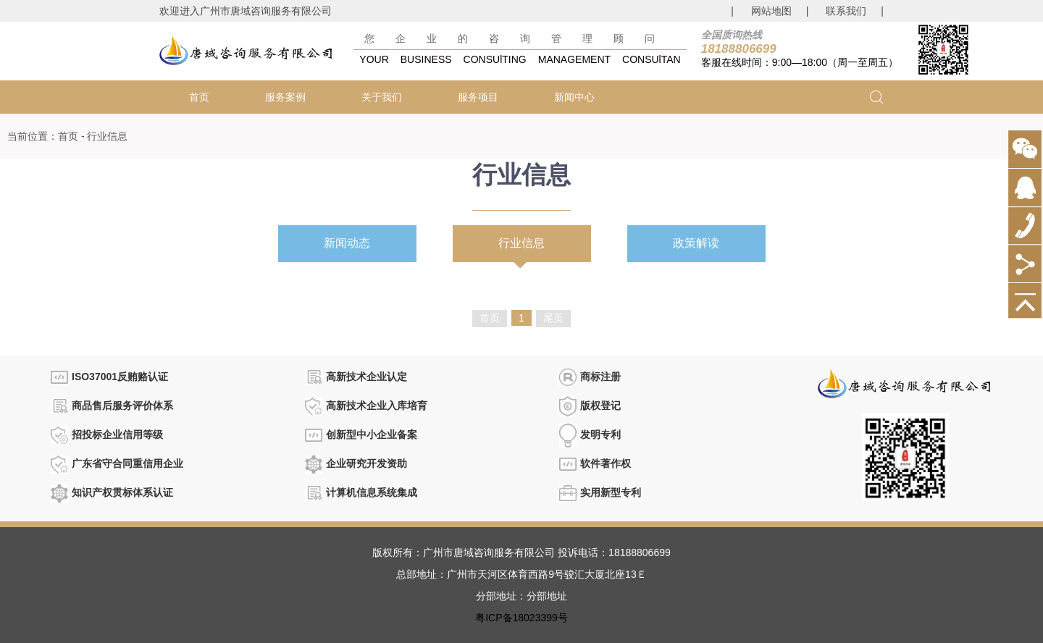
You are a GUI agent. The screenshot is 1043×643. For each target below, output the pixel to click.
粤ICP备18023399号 (521, 617)
